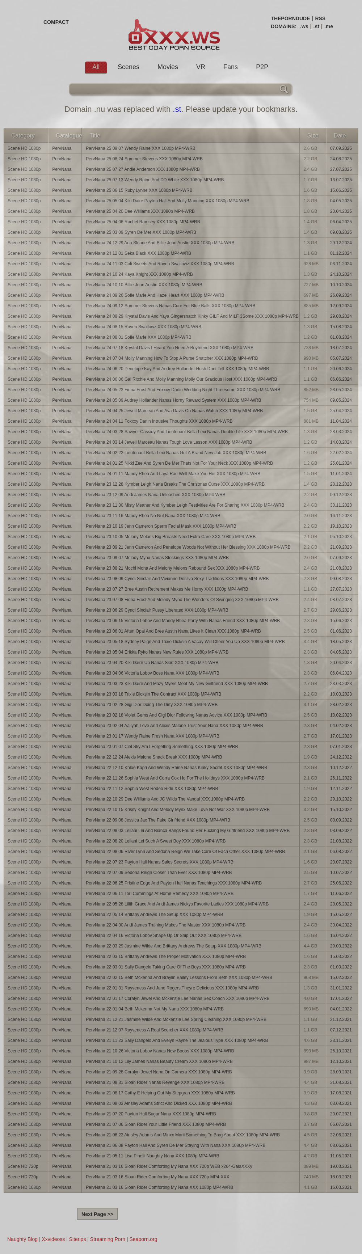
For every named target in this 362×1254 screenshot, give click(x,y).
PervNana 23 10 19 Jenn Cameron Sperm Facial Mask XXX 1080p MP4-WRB (161, 526)
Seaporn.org (143, 1239)
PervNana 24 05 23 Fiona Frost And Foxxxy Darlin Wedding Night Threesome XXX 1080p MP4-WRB (183, 389)
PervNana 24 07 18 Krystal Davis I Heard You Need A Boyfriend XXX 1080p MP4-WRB (169, 347)
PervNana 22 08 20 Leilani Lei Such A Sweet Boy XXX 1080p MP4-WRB (156, 841)
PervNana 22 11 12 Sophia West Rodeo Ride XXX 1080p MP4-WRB (152, 788)
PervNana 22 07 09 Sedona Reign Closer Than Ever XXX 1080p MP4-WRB (159, 872)
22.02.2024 (341, 452)
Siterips (77, 1239)
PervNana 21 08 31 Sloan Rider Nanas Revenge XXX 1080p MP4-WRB (155, 1082)
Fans (230, 67)
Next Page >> (97, 1214)
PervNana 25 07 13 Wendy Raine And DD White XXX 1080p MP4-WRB (155, 179)
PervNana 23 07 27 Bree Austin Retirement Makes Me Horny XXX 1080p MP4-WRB (167, 589)
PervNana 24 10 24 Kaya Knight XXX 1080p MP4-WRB (139, 274)
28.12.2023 (341, 484)
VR (200, 67)
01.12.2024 (341, 253)
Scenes (128, 67)
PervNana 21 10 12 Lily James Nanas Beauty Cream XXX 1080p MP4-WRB (159, 1061)
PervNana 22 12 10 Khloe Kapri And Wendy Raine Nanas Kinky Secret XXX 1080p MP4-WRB (176, 767)
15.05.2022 (341, 914)
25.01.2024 (341, 463)
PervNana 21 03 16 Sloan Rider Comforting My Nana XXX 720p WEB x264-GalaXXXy (169, 1166)
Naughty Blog (22, 1239)
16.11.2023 (341, 515)
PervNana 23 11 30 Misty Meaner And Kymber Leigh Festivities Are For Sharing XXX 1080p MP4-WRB (185, 505)
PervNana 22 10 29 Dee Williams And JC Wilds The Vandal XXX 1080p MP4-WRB (165, 799)
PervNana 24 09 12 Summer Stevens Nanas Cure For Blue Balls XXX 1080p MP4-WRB (170, 305)
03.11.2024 (341, 263)
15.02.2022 (341, 977)
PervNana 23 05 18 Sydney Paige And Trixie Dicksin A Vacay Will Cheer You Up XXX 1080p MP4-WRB (185, 641)
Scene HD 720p (23, 1166)
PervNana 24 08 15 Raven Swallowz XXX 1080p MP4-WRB (143, 326)
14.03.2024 (341, 442)
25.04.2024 (341, 410)
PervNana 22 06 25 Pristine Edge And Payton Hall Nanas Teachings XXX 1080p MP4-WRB (174, 883)
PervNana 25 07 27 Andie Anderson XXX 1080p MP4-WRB (143, 169)
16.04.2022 (341, 935)
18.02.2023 (341, 715)
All (96, 67)
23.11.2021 (341, 1040)
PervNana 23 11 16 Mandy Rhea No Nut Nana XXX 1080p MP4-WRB (153, 515)
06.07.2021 (341, 1124)
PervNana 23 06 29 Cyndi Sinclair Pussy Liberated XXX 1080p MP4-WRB (157, 610)
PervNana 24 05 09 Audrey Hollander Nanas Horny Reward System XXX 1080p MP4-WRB (173, 400)
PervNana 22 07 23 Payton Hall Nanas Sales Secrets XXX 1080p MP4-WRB (159, 862)
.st (316, 26)
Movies (167, 67)
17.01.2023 (341, 736)
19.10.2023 (341, 526)
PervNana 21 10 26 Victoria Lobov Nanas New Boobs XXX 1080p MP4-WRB (160, 1051)
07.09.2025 (341, 148)
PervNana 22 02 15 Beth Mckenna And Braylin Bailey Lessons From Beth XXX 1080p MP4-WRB (179, 977)
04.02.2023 (341, 725)
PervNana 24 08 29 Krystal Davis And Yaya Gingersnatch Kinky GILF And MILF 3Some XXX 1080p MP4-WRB (192, 316)
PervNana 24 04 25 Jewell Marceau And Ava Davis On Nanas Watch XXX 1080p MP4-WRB (174, 410)
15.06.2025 (341, 190)
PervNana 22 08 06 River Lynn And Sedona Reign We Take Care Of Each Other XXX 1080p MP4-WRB (185, 851)
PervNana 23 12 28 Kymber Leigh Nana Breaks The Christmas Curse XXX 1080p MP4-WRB (175, 484)
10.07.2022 (341, 872)
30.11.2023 (341, 505)
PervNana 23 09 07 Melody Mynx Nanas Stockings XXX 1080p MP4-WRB (157, 557)
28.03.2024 (341, 431)
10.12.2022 (341, 767)
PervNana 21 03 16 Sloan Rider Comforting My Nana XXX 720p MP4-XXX (157, 1176)
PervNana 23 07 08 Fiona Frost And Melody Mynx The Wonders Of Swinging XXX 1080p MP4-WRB (182, 599)
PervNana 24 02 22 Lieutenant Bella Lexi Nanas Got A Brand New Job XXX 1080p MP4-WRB (176, 452)
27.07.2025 (341, 169)
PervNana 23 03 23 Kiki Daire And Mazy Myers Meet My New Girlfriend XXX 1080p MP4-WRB (177, 683)
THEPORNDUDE (290, 18)
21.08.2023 (341, 568)
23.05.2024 (341, 389)
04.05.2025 (341, 200)
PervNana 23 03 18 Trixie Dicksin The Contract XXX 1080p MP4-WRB (153, 694)
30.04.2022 (341, 925)
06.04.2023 (341, 673)
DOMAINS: (283, 26)
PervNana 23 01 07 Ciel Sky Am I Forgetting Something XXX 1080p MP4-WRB (162, 746)
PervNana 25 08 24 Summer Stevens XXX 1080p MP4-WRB (144, 158)
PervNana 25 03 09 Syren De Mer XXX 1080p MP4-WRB (141, 232)
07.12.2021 (341, 1030)
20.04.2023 (341, 662)
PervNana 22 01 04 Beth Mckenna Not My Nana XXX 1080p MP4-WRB (155, 1009)
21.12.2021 (341, 1019)
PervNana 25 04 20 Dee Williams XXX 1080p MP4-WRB (140, 211)
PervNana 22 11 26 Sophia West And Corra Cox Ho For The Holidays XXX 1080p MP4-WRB (175, 778)
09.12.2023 (341, 494)
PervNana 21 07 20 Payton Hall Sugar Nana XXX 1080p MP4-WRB (151, 1113)
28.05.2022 (341, 904)
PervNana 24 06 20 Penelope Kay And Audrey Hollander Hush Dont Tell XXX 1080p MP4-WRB (177, 368)
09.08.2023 (341, 578)
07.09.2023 (341, 557)
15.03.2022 (341, 956)
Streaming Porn (107, 1239)
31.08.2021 (341, 1082)
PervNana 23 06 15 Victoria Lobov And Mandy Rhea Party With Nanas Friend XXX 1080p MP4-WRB (183, 620)
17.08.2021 (341, 1092)
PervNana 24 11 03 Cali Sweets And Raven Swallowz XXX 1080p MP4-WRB (160, 263)
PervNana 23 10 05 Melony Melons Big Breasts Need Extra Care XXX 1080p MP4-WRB (171, 536)
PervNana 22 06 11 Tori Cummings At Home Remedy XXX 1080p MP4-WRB (159, 893)
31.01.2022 (341, 988)
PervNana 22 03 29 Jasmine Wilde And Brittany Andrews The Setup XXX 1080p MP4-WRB (173, 946)
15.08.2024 (341, 326)
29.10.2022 (341, 799)
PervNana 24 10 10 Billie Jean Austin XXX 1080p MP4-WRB (144, 284)
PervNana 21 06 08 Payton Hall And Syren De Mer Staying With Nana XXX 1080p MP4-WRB (175, 1145)
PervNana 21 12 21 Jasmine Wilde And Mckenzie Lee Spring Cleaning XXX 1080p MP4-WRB (176, 1019)
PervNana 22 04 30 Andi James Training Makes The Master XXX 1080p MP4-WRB (165, 925)
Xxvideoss (53, 1239)
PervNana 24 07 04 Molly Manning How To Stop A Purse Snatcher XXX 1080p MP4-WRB (172, 358)
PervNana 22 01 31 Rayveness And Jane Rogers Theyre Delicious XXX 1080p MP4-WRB (172, 988)
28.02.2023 (341, 704)
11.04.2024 (341, 421)
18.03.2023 (341, 694)
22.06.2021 (341, 1134)
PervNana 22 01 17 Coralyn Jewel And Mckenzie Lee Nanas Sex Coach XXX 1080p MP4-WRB (178, 998)
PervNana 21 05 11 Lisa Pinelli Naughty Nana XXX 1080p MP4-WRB (152, 1155)
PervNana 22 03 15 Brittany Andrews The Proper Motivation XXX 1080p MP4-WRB (166, 956)
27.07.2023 (341, 589)
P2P (262, 67)
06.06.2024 (341, 379)
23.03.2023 (341, 683)
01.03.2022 (341, 967)
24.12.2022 (341, 757)
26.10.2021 (341, 1051)
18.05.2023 (341, 641)
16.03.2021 (341, 1187)
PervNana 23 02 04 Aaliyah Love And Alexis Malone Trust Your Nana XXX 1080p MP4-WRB (174, 725)
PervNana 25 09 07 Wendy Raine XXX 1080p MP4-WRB (140, 148)
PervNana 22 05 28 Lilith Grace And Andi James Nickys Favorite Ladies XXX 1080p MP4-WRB (177, 904)
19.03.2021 (341, 1166)
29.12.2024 (341, 242)
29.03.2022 (341, 946)
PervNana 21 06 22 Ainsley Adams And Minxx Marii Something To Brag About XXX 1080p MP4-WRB (183, 1134)
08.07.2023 (341, 599)
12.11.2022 (341, 788)
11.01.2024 (341, 473)
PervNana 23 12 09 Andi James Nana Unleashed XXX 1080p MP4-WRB (156, 494)
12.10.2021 (341, 1061)
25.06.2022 (341, 883)
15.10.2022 (341, 809)
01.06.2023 (341, 631)
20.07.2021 (341, 1113)
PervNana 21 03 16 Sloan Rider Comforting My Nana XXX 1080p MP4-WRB (159, 1187)
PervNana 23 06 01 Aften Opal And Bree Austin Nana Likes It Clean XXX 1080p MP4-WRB (173, 631)
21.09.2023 (341, 547)
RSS (320, 18)
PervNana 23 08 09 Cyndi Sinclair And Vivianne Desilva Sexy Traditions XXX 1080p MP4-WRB (177, 578)
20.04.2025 (341, 211)
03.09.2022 (341, 830)
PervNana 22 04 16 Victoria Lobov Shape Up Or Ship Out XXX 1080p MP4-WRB (163, 935)
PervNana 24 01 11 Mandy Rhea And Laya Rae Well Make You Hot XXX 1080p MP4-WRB (173, 473)
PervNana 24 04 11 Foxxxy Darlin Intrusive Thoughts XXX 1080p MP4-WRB (159, 421)
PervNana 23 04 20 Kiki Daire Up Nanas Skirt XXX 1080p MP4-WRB (152, 662)
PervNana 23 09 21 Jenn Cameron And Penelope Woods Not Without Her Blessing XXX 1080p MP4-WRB (188, 547)
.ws (304, 26)
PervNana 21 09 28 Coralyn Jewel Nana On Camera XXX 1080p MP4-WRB (159, 1071)
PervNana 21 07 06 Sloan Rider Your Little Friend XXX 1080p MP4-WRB (156, 1124)
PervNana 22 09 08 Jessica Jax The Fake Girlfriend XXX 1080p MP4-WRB (158, 820)
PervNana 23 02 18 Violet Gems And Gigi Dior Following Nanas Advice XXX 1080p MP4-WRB (176, 715)
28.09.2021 (341, 1071)
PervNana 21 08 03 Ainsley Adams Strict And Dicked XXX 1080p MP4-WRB (159, 1103)
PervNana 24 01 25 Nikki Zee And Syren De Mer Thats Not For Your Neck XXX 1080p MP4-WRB (179, 463)
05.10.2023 (341, 536)
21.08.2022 (341, 841)
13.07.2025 (341, 179)
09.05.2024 (341, 400)
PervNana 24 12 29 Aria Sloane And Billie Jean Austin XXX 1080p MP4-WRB (160, 242)
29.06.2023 (341, 610)
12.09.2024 (341, 305)
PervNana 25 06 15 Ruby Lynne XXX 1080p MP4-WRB (139, 190)
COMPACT (56, 22)
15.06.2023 (341, 620)
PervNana (61, 148)
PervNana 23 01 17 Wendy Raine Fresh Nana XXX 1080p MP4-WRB (152, 736)
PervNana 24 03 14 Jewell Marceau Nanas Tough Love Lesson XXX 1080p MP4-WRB (169, 442)
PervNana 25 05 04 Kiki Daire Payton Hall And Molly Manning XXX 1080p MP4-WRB (167, 200)
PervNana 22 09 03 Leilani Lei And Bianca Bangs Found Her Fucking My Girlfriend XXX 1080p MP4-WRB (188, 830)
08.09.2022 (341, 820)
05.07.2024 (341, 358)
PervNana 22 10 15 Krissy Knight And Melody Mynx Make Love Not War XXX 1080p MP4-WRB (178, 809)
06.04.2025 (341, 221)
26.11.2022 (341, 778)
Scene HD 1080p (24, 148)
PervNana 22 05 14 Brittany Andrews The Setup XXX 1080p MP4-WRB (154, 914)
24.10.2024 (341, 274)
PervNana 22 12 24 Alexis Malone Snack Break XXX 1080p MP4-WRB (154, 757)
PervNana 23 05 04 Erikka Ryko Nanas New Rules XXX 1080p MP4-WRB (157, 652)
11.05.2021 (341, 1155)
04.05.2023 (341, 652)
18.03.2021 (341, 1176)
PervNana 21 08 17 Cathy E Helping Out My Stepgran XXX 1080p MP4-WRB (160, 1092)
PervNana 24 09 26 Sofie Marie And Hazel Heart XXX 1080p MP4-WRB (155, 295)
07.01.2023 (341, 746)
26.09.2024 (341, 295)
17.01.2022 (341, 998)
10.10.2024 (341, 284)
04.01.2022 (341, 1009)
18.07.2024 (341, 347)
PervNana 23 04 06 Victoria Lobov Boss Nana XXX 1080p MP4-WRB (152, 673)
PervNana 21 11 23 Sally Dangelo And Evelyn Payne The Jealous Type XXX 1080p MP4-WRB (177, 1040)
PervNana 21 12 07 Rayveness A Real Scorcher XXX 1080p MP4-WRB (154, 1030)
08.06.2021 (341, 1145)
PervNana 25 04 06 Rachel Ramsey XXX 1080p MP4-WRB (143, 221)
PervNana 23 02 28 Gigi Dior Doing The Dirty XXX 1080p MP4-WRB (152, 704)
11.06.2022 (341, 893)
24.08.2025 (341, 158)
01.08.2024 (341, 337)
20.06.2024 (341, 368)
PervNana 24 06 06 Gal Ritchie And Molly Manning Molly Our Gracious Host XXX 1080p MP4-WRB (181, 379)
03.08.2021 (341, 1103)
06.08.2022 (341, 851)
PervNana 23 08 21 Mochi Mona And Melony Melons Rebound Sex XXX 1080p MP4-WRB (173, 568)
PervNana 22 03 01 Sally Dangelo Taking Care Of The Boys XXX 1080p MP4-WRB (166, 967)
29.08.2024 (341, 316)
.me (328, 26)
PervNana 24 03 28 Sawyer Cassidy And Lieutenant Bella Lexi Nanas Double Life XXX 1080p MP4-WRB (187, 431)
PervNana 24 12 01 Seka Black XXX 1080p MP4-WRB (138, 253)
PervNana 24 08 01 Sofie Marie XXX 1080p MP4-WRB (138, 337)
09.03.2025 (341, 232)
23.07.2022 (341, 862)
